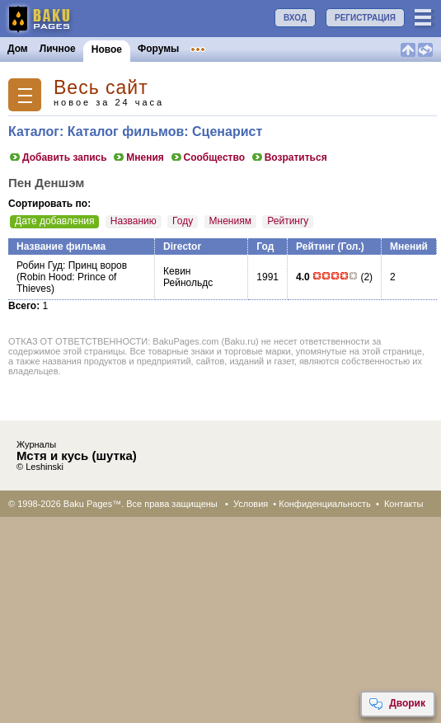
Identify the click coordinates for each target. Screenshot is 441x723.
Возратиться (289, 157)
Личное (58, 48)
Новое (106, 49)
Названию (133, 221)
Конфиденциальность (325, 504)
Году (182, 221)
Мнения (138, 157)
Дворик (396, 704)
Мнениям (230, 221)
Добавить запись (57, 157)
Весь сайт (101, 87)
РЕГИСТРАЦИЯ (365, 17)
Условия (250, 504)
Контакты (404, 504)
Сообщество (207, 157)
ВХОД (295, 17)
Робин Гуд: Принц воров (71, 265)
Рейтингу (287, 221)
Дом (17, 48)
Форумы (158, 48)
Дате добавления (54, 221)
